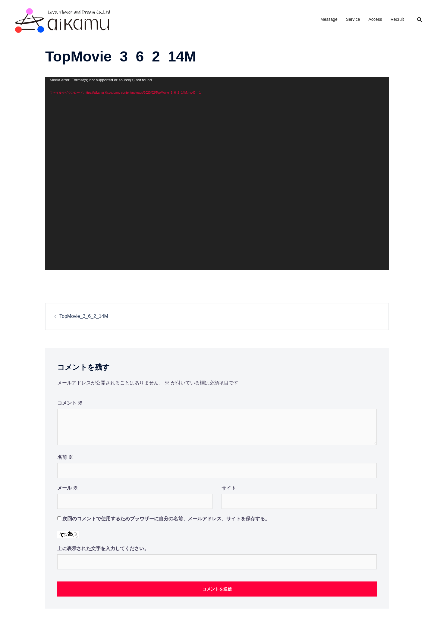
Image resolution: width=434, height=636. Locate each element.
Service (353, 19)
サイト (229, 487)
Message (329, 19)
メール (67, 487)
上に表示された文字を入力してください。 (103, 548)
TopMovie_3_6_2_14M (83, 316)
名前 (65, 457)
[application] (217, 173)
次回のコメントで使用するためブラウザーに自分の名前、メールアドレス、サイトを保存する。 (166, 518)
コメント (70, 403)
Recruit (397, 19)
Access (375, 19)
